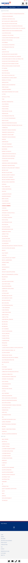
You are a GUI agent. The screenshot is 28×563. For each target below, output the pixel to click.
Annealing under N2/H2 (7, 146)
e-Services (4, 463)
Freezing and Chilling (7, 111)
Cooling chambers (6, 205)
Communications (6, 444)
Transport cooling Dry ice (8, 132)
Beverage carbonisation (7, 101)
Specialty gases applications (8, 272)
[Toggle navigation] (14, 527)
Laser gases (4, 291)
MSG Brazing (5, 326)
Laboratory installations (8, 288)
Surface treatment (6, 422)
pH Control (4, 68)
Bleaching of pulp (6, 407)
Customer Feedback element (8, 448)
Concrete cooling (6, 203)
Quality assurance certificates (9, 488)
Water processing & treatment (9, 424)
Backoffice (4, 441)
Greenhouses (5, 113)
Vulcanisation (5, 243)
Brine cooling (5, 198)
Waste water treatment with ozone (10, 92)
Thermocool (5, 127)
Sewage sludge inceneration (8, 84)
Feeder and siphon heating (8, 158)
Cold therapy (5, 253)
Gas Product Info (6, 477)
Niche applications (6, 402)
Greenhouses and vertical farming (10, 357)
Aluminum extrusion (6, 194)
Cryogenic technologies (7, 379)
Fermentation (5, 410)
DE (26, 0)
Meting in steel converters (8, 182)
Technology (5, 500)
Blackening (4, 149)
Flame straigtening (6, 312)
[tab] (14, 10)
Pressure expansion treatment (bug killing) (12, 125)
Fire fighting (5, 220)
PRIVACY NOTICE (4, 542)
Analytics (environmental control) (10, 274)
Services (4, 495)
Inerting (4, 49)
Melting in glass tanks (7, 172)
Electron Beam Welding (7, 305)
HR (2, 484)
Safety (3, 491)
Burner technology (6, 151)
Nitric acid (4, 412)
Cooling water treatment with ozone (10, 37)
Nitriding (4, 184)
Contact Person (5, 446)
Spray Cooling (5, 87)
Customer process (6, 453)
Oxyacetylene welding (7, 331)
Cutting (4, 94)
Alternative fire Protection (8, 19)
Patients (4, 265)
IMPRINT (2, 536)
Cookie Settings (4, 544)
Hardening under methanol (8, 165)
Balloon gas (5, 277)
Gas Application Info (6, 470)
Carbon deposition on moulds (9, 153)
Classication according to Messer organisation (13, 13)
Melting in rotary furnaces (8, 179)
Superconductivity (6, 241)
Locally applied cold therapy (8, 257)
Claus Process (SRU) (6, 33)
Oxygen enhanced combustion (9, 376)
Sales (3, 493)
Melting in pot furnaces (7, 177)
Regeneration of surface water (9, 77)
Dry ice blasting (5, 215)
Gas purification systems (7, 281)
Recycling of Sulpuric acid (8, 75)
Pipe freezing (5, 224)
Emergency (4, 460)
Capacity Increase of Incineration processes (12, 26)
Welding (4, 426)
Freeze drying (5, 109)
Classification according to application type (12, 347)
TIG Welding (4, 345)
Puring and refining (6, 189)
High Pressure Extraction (8, 47)
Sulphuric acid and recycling (9, 419)
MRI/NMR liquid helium (7, 295)
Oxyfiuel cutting (6, 97)
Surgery (4, 269)
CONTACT (2, 549)
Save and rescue (5, 267)
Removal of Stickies (6, 80)
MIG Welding (5, 324)
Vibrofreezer (5, 141)
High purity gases (6, 284)
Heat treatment (5, 393)
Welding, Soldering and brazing (9, 434)
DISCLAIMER (3, 538)
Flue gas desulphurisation (8, 45)
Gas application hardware (8, 467)
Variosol (4, 139)
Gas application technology (8, 474)
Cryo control (5, 381)
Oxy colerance (5, 329)
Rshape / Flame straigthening (9, 429)
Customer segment (6, 455)
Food (3, 99)
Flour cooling (5, 106)
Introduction (5, 486)
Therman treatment (6, 89)
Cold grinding (5, 104)
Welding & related (6, 300)
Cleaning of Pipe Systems (7, 35)
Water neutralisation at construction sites (12, 245)
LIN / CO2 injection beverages (8, 118)
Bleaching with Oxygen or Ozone (9, 23)
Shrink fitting (5, 234)
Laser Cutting (5, 317)
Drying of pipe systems (7, 40)
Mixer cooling (5, 120)
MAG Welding (5, 321)
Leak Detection (5, 52)
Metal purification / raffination (9, 398)
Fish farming (5, 42)
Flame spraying (5, 310)
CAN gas (3, 279)
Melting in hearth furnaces (8, 175)
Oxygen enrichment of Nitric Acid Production (12, 59)
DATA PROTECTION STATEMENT (6, 540)
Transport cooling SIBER (8, 134)
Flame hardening (6, 307)
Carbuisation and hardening (8, 156)
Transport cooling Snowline (8, 137)
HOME (2, 534)
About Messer (12, 7)
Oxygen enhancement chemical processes (11, 405)
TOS (1, 547)
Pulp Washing (5, 70)
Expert (3, 465)
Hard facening (5, 314)
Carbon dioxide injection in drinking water (12, 30)
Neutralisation (5, 362)
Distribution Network (7, 458)
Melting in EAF (5, 170)
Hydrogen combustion (7, 374)
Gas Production (5, 479)
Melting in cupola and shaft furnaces (11, 168)
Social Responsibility (7, 498)
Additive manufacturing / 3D (8, 350)
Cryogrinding (5, 386)
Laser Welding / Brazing (7, 319)
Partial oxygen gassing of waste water (11, 66)
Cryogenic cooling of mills (8, 213)
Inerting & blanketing (7, 395)
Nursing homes (5, 262)
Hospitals (4, 255)
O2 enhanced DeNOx (6, 414)
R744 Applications (6, 227)
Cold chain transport (7, 369)
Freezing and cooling (7, 355)
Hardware (4, 481)
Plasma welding (5, 340)
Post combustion (6, 186)
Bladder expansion (6, 196)
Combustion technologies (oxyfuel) (10, 371)
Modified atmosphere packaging (9, 123)
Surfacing (4, 431)
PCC (3, 364)
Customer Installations (7, 451)
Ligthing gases (5, 293)
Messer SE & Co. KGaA (5, 551)
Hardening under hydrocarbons (9, 163)
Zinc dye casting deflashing (8, 248)
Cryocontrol (5, 210)
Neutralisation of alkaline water (9, 54)
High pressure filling (7, 222)
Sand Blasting (5, 82)
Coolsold (4, 208)
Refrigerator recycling (7, 229)
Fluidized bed (5, 161)
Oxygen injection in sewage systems (10, 63)
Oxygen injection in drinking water (10, 61)
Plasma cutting (5, 336)
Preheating (4, 343)
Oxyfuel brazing (6, 333)
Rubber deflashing (6, 231)
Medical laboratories (7, 260)
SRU (3, 417)
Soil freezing (5, 236)
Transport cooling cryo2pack (9, 130)
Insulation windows (6, 286)
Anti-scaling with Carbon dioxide (9, 21)
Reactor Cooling (6, 73)
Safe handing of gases (7, 298)
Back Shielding (5, 303)
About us (3, 555)
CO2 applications (6, 352)
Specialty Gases (4, 7)
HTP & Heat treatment (7, 144)
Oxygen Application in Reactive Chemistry (11, 56)
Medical (4, 250)
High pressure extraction (8, 116)
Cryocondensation (6, 384)
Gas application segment (7, 472)
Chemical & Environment (7, 16)
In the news (3, 553)
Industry (4, 191)
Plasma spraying (5, 338)
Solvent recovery (6, 238)
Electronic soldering (7, 217)
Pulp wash (4, 367)
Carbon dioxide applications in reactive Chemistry (13, 28)
